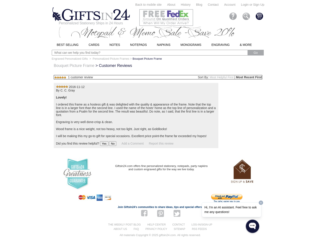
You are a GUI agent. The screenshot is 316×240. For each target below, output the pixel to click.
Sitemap (179, 229)
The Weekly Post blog (124, 224)
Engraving (220, 45)
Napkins (163, 45)
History (185, 4)
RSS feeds (199, 229)
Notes (115, 45)
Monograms (191, 45)
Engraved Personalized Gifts (70, 58)
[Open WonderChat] (252, 226)
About (171, 4)
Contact (213, 4)
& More (246, 45)
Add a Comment (133, 143)
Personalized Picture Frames (111, 58)
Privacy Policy (156, 229)
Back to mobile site (148, 4)
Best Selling (68, 45)
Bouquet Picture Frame (74, 65)
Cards (94, 45)
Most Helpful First (221, 77)
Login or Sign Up (252, 4)
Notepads (138, 45)
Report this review (161, 143)
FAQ (136, 229)
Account (229, 4)
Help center (156, 224)
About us (120, 229)
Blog (199, 4)
